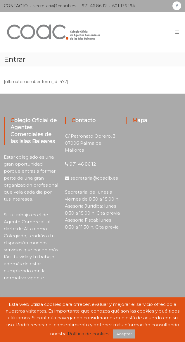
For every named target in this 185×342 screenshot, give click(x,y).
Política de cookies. (89, 333)
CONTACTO (16, 5)
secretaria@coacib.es (54, 5)
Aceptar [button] (124, 334)
